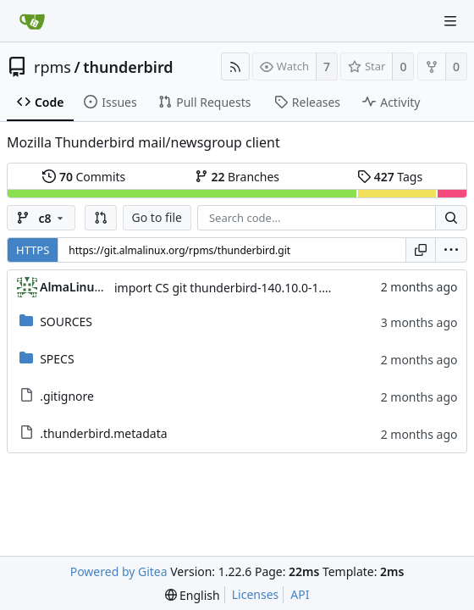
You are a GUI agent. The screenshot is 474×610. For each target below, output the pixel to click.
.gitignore (67, 396)
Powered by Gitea (119, 571)
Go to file (157, 217)
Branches (237, 177)
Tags (389, 177)
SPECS (57, 359)
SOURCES (66, 321)
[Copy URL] (420, 250)
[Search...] (451, 217)
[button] (101, 217)
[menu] (451, 250)
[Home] (32, 21)
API (299, 594)
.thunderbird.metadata (103, 433)
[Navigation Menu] (450, 21)
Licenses (255, 594)
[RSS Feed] (235, 66)
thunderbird (128, 66)
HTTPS (32, 250)
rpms (52, 66)
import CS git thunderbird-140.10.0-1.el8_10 (235, 288)
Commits (83, 177)
